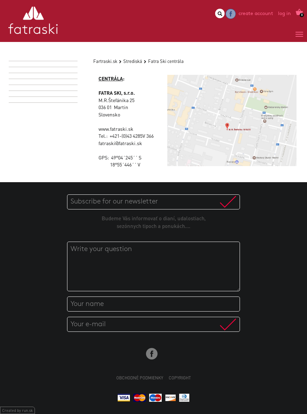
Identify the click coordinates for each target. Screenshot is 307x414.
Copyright (180, 377)
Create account (256, 13)
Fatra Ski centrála (166, 61)
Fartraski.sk (105, 61)
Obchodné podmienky (139, 377)
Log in (284, 13)
